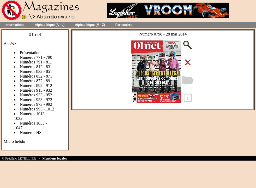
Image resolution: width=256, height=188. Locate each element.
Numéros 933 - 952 (36, 95)
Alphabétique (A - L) (50, 25)
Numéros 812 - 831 (36, 66)
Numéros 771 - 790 (36, 57)
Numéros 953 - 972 (36, 99)
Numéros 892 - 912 (36, 85)
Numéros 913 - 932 (36, 90)
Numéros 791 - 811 (36, 62)
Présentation (30, 52)
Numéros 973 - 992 (36, 104)
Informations (15, 25)
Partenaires (123, 25)
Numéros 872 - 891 (36, 81)
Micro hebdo (14, 141)
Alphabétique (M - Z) (90, 25)
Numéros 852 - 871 (36, 76)
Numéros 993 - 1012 (37, 109)
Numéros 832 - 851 (36, 71)
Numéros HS (30, 132)
